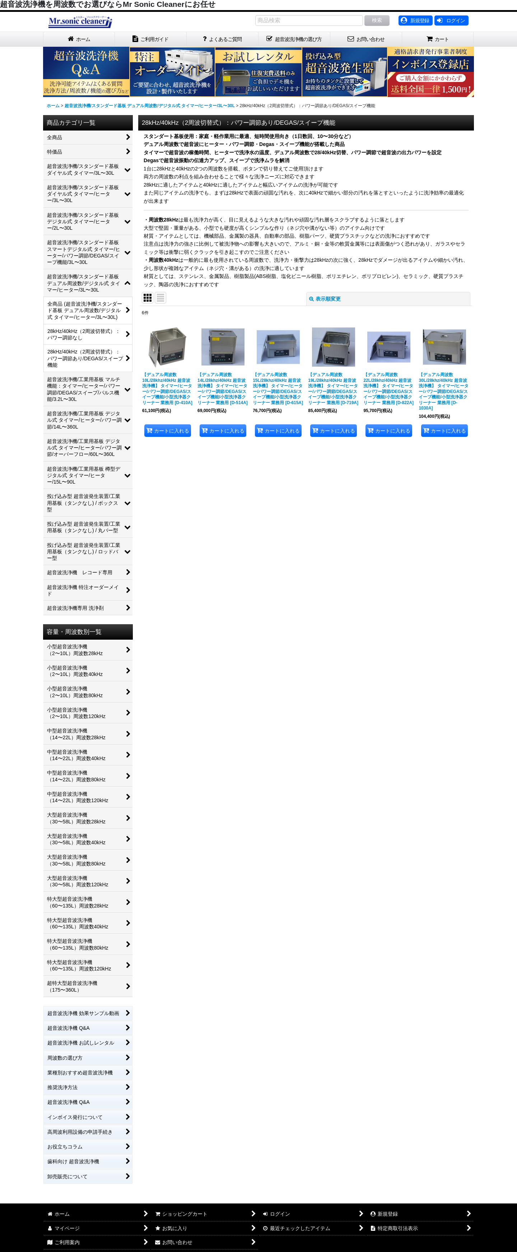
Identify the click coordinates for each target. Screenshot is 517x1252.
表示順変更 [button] (325, 299)
